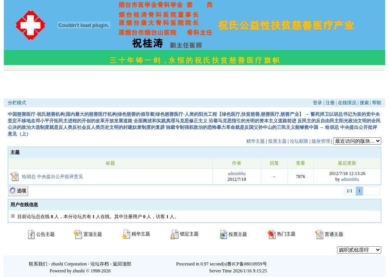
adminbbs (237, 173)
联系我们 (38, 264)
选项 (21, 191)
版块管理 (321, 141)
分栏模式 (17, 102)
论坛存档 (99, 264)
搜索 (364, 102)
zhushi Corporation (69, 264)
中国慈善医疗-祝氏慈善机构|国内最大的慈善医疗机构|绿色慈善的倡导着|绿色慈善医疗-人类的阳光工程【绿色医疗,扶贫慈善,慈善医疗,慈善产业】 (156, 114)
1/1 (349, 191)
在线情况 (347, 102)
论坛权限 (299, 141)
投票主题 (277, 141)
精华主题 (255, 141)
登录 (317, 102)
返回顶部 (122, 264)
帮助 (376, 102)
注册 (330, 102)
